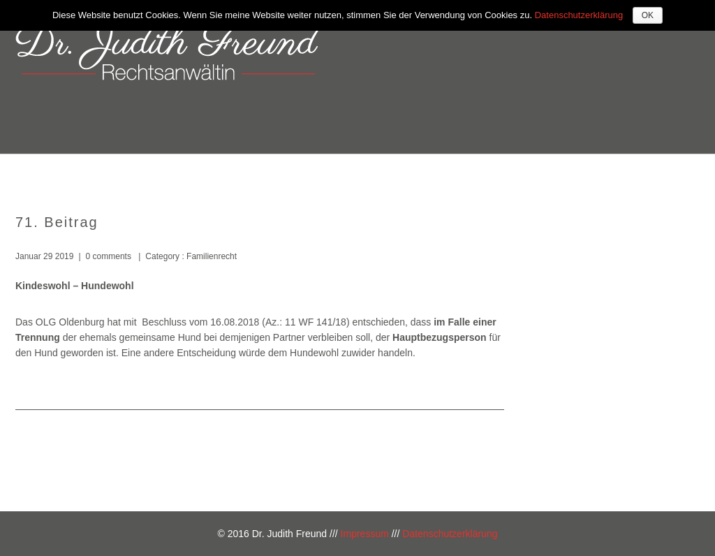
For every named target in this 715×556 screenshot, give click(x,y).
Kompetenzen (454, 173)
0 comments (108, 256)
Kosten (537, 173)
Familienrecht (210, 256)
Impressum (365, 533)
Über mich (362, 173)
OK (648, 15)
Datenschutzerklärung (449, 533)
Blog (666, 173)
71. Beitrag (56, 222)
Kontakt (605, 173)
